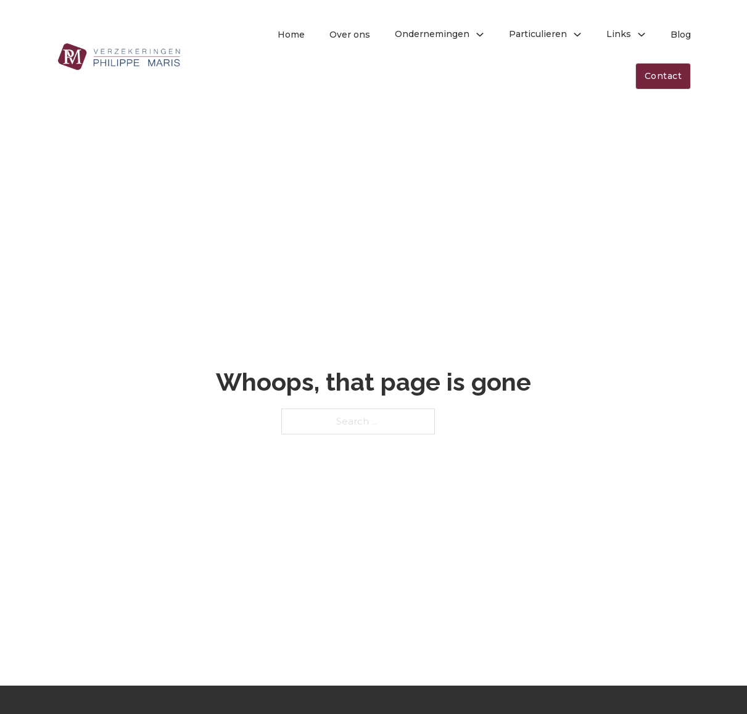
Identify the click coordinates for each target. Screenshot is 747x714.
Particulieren (538, 33)
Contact (663, 75)
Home (291, 34)
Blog (681, 34)
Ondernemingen (432, 33)
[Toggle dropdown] (480, 34)
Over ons (349, 34)
